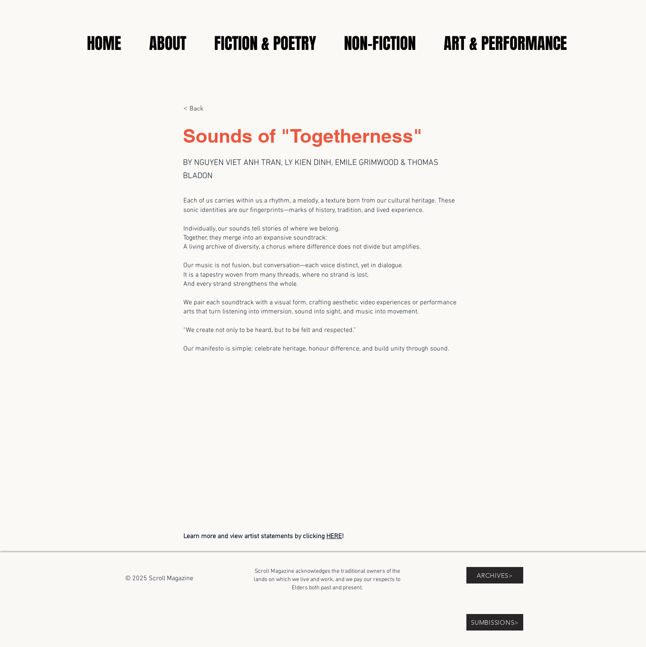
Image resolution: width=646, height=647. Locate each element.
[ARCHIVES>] (494, 575)
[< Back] (210, 108)
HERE (334, 536)
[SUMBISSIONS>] (494, 622)
